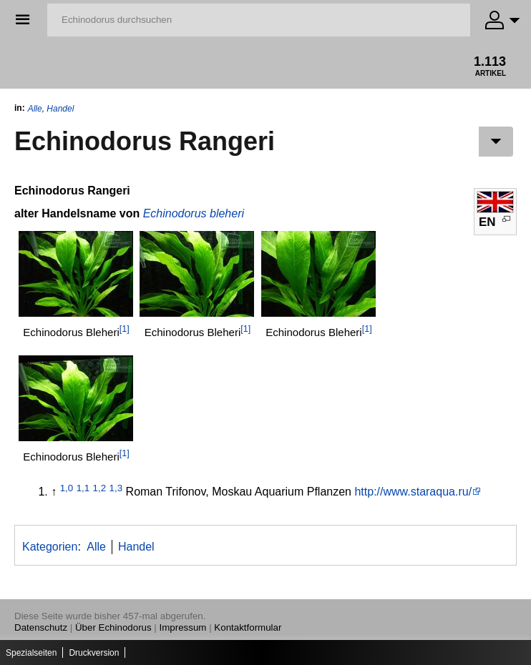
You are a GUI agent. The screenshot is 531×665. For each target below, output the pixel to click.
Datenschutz (40, 627)
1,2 (100, 488)
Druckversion (94, 653)
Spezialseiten (31, 653)
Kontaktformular (247, 627)
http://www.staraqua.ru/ (413, 492)
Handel (60, 109)
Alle (35, 109)
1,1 (83, 488)
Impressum (183, 627)
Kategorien (49, 547)
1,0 (67, 488)
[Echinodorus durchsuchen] (258, 20)
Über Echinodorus (113, 627)
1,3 (116, 488)
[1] (125, 329)
